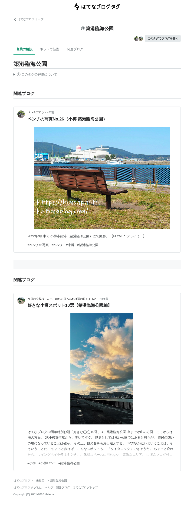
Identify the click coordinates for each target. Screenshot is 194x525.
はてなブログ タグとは (27, 487)
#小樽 (70, 245)
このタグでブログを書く (163, 38)
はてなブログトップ (85, 487)
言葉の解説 (24, 49)
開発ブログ (63, 487)
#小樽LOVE (47, 463)
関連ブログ (75, 49)
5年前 (105, 298)
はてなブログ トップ (28, 19)
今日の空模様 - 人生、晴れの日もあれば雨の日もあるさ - (63, 298)
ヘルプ (49, 487)
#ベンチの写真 (38, 245)
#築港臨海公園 (88, 245)
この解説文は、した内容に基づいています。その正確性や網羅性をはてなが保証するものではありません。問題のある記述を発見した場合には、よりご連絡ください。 (35, 75)
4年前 (50, 112)
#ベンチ (57, 245)
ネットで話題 (49, 49)
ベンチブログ (36, 112)
